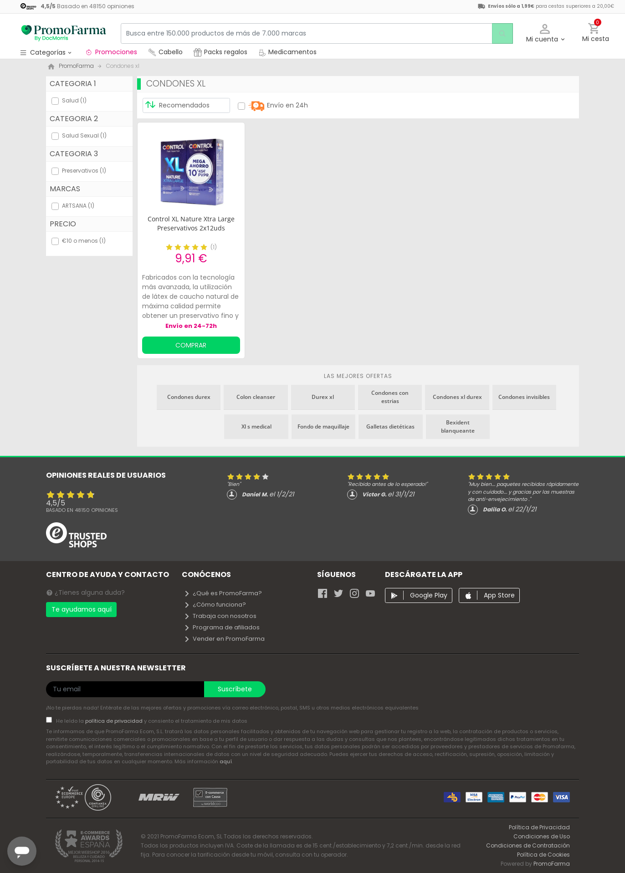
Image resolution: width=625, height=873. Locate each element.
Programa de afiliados (222, 627)
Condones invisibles (524, 397)
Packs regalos (220, 51)
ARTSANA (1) (78, 205)
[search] (500, 33)
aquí (226, 761)
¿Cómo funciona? (215, 604)
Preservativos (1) (84, 170)
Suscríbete (235, 689)
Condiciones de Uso (541, 836)
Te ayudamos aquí (81, 609)
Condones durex (188, 397)
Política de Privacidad (539, 827)
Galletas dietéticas (390, 426)
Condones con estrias (390, 397)
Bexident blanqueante (458, 426)
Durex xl (323, 397)
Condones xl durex (457, 397)
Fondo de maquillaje (323, 426)
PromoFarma (551, 864)
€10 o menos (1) (84, 241)
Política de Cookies (543, 854)
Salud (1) (74, 100)
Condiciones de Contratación (528, 845)
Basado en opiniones (82, 510)
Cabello (165, 51)
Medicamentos (287, 51)
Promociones (111, 51)
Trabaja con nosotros (220, 616)
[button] (545, 33)
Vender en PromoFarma (224, 638)
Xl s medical (256, 426)
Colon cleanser (255, 397)
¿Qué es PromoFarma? (223, 593)
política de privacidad (114, 721)
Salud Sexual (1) (84, 135)
